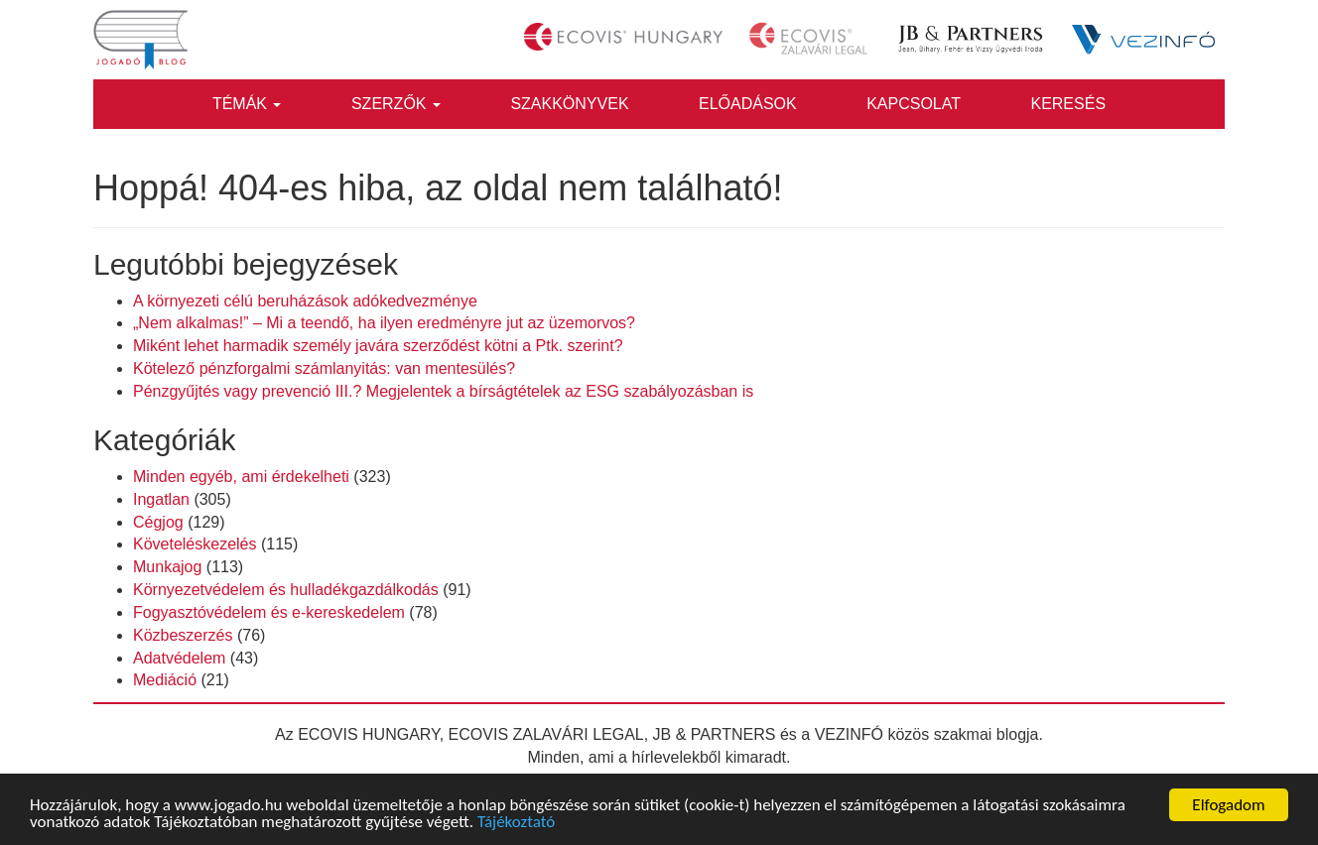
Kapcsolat (913, 103)
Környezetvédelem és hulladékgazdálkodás (286, 589)
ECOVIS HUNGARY (369, 734)
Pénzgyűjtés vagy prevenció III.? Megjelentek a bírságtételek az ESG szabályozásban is (443, 391)
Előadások (748, 103)
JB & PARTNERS (714, 734)
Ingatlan (161, 499)
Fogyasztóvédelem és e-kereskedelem (269, 612)
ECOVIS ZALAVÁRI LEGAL (546, 734)
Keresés (1068, 103)
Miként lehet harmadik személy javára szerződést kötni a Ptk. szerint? (378, 345)
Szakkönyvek (569, 103)
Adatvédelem (179, 658)
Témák (247, 103)
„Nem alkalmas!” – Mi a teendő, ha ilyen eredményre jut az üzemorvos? (384, 322)
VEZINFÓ (849, 734)
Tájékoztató (516, 822)
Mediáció (165, 679)
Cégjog (158, 522)
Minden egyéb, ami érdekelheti (241, 476)
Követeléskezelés (195, 544)
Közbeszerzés (183, 635)
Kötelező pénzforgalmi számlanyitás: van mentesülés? (324, 368)
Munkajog (167, 566)
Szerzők (396, 103)
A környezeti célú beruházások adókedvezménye (305, 301)
